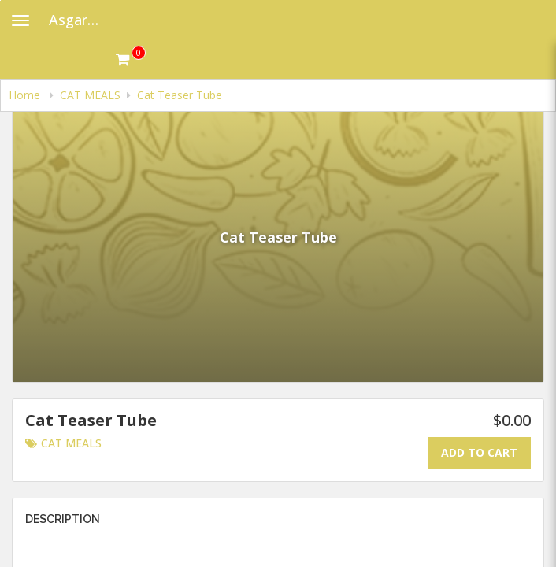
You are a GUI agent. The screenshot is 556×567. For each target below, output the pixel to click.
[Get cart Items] (131, 59)
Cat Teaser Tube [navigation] (179, 94)
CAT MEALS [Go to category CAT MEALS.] (63, 442)
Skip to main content (0, 0)
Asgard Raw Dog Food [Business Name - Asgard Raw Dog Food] (82, 19)
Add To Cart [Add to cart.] (479, 452)
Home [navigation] (26, 94)
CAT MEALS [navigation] (90, 94)
